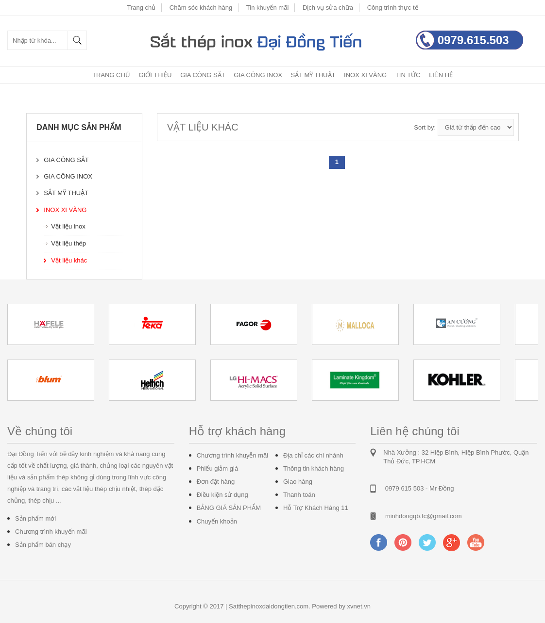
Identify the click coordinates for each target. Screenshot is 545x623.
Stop (533, 409)
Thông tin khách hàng (313, 468)
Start (525, 409)
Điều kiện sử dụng (222, 494)
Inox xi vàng (365, 75)
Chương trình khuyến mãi (51, 531)
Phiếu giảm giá (217, 468)
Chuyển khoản (217, 521)
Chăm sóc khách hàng (201, 7)
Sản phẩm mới (35, 518)
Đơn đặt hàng (216, 481)
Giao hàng (297, 481)
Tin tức (408, 75)
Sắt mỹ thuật (313, 75)
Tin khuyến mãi (267, 7)
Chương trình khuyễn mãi (233, 455)
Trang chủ (141, 7)
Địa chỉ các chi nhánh (313, 455)
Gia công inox (258, 75)
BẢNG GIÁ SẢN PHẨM (229, 507)
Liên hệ (441, 75)
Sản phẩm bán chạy (43, 544)
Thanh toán (299, 494)
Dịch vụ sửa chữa (328, 7)
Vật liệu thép (68, 243)
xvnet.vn (359, 606)
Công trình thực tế (392, 7)
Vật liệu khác (69, 260)
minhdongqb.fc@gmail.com (423, 516)
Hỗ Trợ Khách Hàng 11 (315, 507)
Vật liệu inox (68, 226)
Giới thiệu (154, 75)
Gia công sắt (202, 75)
